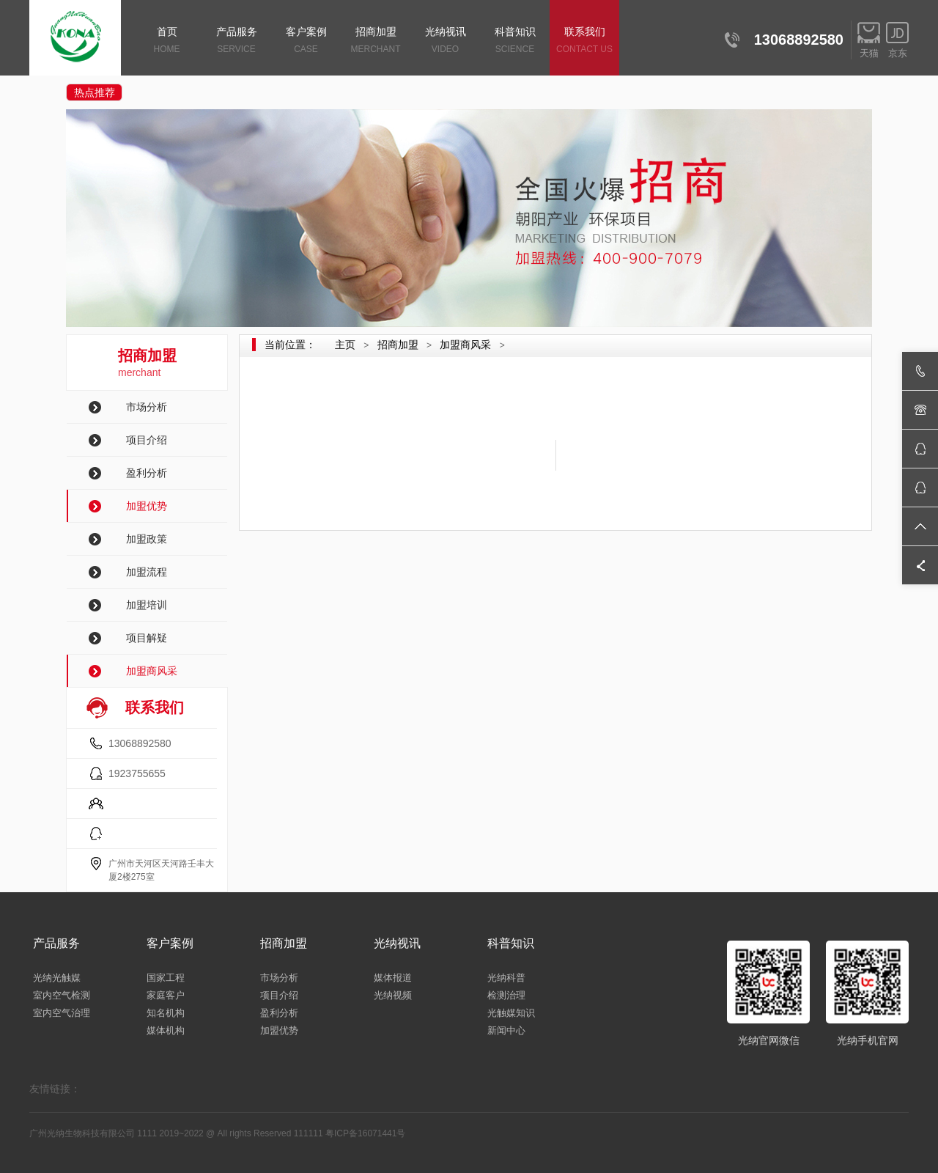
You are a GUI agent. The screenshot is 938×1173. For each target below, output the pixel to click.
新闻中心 (506, 1030)
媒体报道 (393, 977)
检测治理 (506, 995)
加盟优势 (146, 506)
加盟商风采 (151, 671)
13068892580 (139, 743)
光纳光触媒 (57, 977)
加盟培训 (146, 605)
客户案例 (306, 41)
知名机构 (166, 1012)
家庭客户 (166, 995)
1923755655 (137, 773)
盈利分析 (146, 473)
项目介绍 (146, 440)
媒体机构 (166, 1030)
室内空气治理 (61, 1012)
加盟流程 (146, 572)
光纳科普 (506, 977)
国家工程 (166, 977)
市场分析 (146, 407)
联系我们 (584, 41)
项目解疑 (146, 638)
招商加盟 (375, 41)
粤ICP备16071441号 (365, 1133)
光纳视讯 (445, 41)
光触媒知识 (511, 1012)
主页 (345, 344)
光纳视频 (393, 995)
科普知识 (515, 41)
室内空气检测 (61, 995)
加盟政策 (146, 539)
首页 (167, 41)
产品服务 (236, 41)
